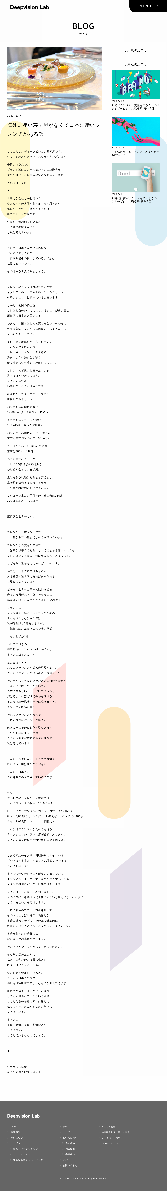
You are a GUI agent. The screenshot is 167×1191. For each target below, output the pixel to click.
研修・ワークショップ (24, 1148)
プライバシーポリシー (112, 1138)
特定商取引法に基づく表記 (114, 1132)
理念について (16, 1137)
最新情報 (14, 1132)
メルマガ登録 (107, 1126)
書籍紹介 (68, 1154)
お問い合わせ (68, 1165)
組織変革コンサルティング (26, 1160)
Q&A (63, 1160)
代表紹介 (68, 1148)
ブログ (64, 1132)
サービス (14, 1143)
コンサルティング (21, 1154)
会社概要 (68, 1143)
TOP (11, 1126)
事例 (63, 1126)
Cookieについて (109, 1143)
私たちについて (69, 1137)
